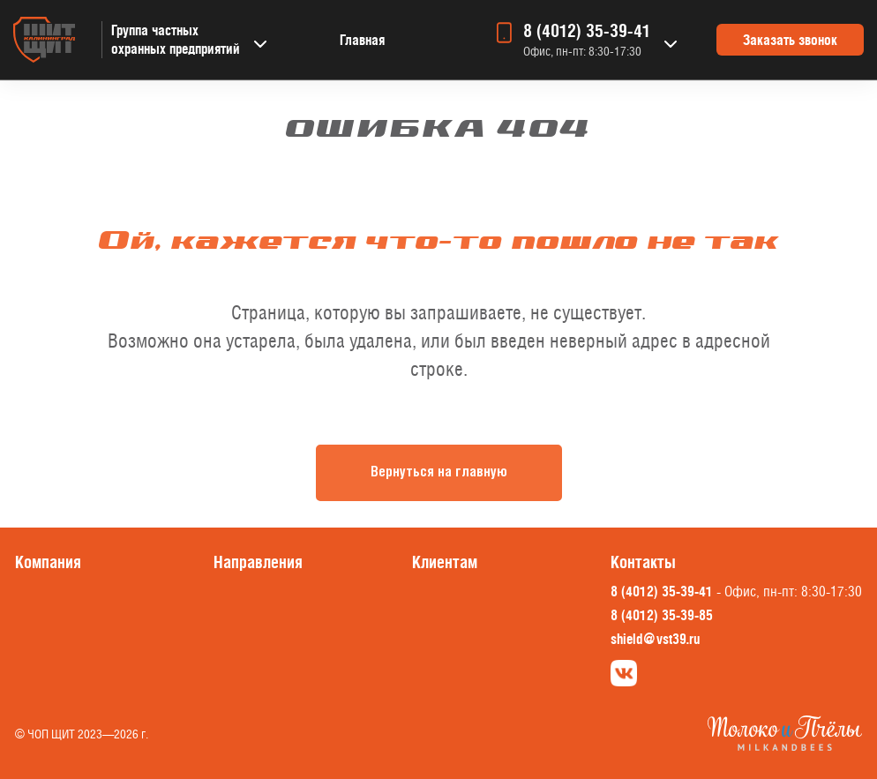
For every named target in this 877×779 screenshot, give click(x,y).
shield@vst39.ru (655, 639)
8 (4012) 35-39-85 (662, 615)
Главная (362, 40)
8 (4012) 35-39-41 (586, 31)
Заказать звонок (790, 40)
